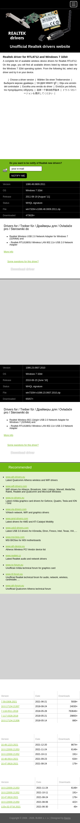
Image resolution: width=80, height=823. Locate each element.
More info (8, 252)
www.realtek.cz (13, 555)
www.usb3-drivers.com (17, 528)
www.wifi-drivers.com (16, 486)
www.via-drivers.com (16, 509)
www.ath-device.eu (15, 546)
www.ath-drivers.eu (15, 477)
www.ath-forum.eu (15, 586)
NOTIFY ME (18, 175)
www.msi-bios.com (15, 537)
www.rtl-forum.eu (14, 574)
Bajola (67, 818)
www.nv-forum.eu (14, 565)
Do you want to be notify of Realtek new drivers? (35, 163)
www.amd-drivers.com (17, 518)
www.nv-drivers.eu (15, 498)
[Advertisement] (40, 127)
